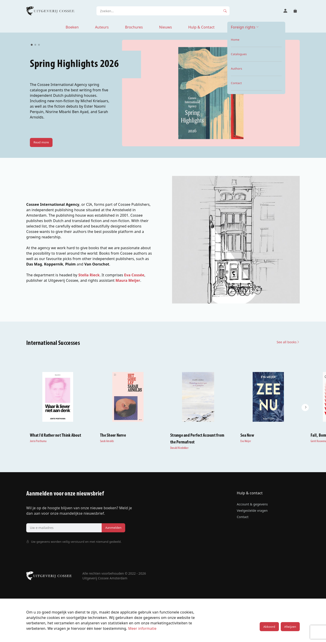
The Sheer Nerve (113, 435)
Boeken (72, 27)
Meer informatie (142, 628)
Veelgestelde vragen (252, 510)
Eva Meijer (245, 441)
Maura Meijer (127, 280)
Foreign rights (243, 27)
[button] (305, 407)
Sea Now (247, 435)
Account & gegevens (252, 504)
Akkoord (269, 627)
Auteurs (102, 27)
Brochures (134, 27)
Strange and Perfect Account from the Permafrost (197, 439)
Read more (41, 142)
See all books (288, 342)
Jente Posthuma (38, 441)
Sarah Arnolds (107, 441)
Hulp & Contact (201, 27)
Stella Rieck (89, 274)
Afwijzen (290, 627)
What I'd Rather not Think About (55, 435)
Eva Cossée (134, 274)
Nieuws (165, 27)
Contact (243, 517)
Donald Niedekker (179, 448)
